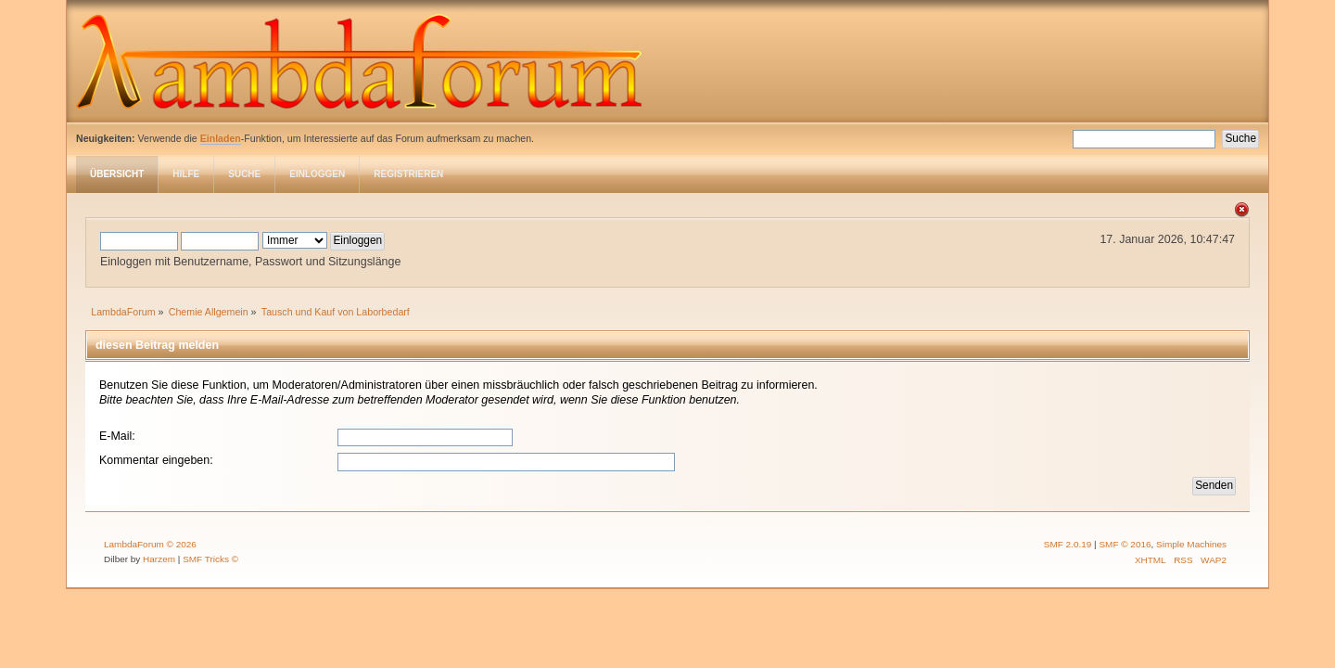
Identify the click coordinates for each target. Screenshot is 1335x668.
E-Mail (115, 436)
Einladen (220, 138)
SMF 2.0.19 (1068, 544)
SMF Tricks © (210, 559)
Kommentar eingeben (154, 460)
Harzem (159, 559)
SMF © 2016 (1125, 544)
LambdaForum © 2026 (150, 544)
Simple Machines (1191, 544)
